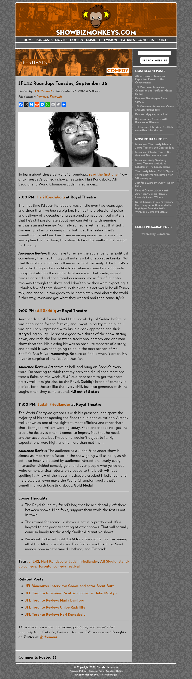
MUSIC (91, 40)
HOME (28, 40)
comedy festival (66, 566)
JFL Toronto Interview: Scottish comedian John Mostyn (154, 128)
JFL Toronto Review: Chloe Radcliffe (55, 607)
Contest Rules (114, 671)
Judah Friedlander (54, 404)
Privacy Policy (77, 671)
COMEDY (77, 40)
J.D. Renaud (43, 91)
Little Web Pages (107, 674)
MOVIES (61, 40)
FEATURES (127, 40)
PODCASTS (44, 40)
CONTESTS (145, 40)
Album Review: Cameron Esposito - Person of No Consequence (150, 79)
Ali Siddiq (108, 561)
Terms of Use (96, 671)
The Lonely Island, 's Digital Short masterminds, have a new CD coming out (154, 175)
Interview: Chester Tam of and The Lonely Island (153, 154)
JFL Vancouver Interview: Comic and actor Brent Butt (154, 108)
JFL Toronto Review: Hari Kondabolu (55, 614)
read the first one (103, 174)
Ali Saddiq (46, 310)
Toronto (44, 566)
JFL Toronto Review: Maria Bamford (54, 600)
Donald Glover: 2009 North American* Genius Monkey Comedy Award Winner (151, 194)
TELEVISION (108, 40)
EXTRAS (162, 40)
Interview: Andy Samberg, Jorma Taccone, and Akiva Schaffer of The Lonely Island (152, 164)
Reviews (42, 97)
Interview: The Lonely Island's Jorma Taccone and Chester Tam (154, 146)
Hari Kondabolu (51, 197)
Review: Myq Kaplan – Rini (151, 114)
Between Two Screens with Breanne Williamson (151, 120)
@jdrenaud (48, 637)
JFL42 (34, 561)
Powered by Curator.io (155, 234)
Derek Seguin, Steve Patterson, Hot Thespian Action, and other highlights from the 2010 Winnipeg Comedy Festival (154, 206)
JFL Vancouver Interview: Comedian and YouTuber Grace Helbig (153, 91)
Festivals (56, 97)
